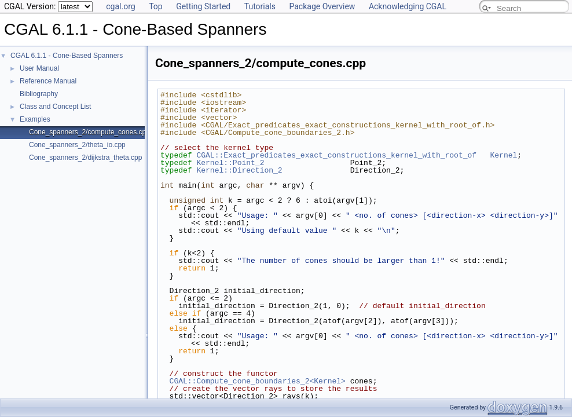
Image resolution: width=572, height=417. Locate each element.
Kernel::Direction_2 (239, 170)
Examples (35, 119)
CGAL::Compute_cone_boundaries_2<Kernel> (258, 381)
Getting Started (203, 6)
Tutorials (260, 6)
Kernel (503, 155)
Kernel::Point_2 (230, 163)
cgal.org (120, 6)
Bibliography (39, 94)
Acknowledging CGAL (407, 6)
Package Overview (322, 6)
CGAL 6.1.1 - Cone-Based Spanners (66, 56)
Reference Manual (48, 81)
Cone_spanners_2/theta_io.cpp (77, 145)
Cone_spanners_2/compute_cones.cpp (89, 132)
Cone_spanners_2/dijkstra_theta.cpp (85, 157)
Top (156, 6)
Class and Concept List (55, 107)
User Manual (39, 68)
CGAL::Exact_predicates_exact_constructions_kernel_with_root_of (336, 155)
